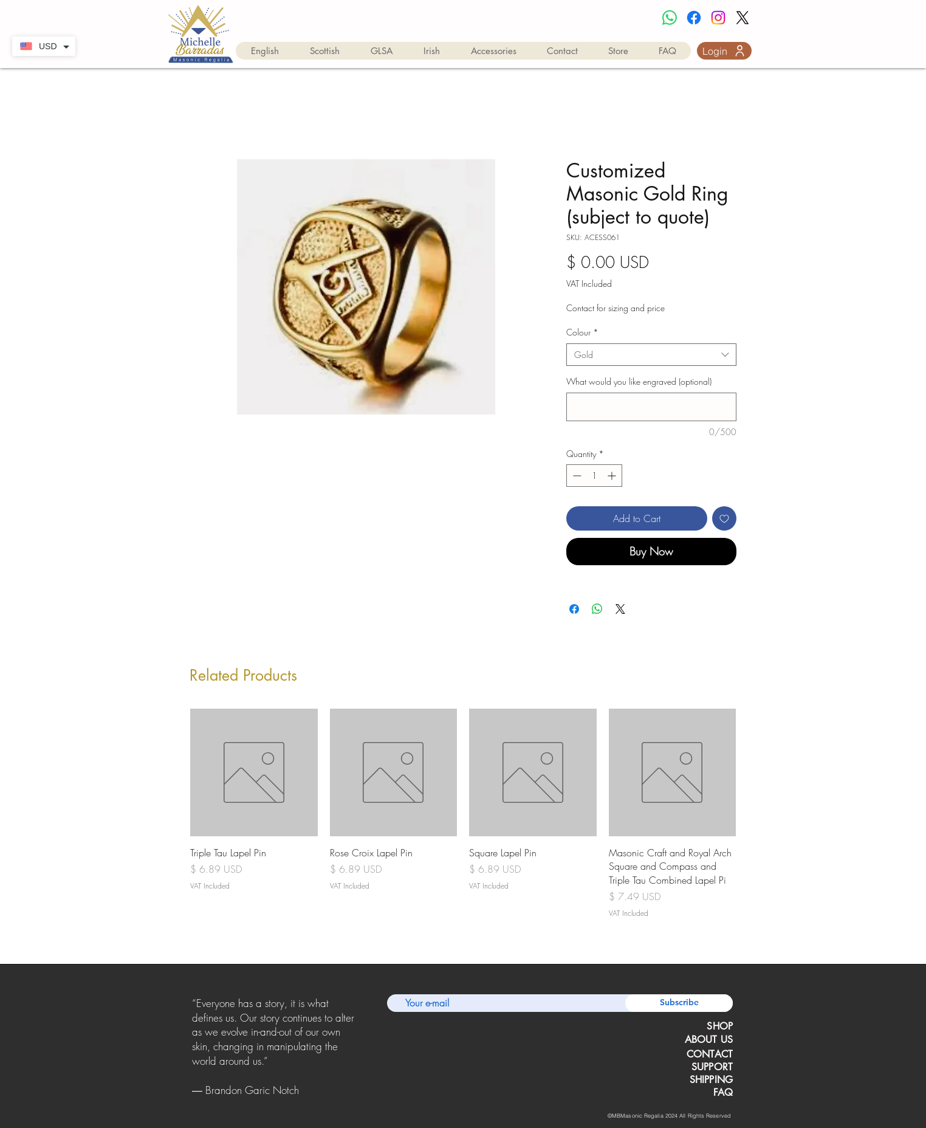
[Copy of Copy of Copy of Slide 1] (289, 1100)
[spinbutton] (594, 475)
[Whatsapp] (669, 18)
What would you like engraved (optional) (639, 381)
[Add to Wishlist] (724, 518)
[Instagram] (718, 18)
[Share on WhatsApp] (597, 609)
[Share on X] (620, 609)
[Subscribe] (679, 1003)
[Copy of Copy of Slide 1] (274, 1100)
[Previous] (194, 1047)
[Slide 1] (258, 1099)
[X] (742, 18)
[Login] (724, 51)
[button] (265, 51)
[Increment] (612, 475)
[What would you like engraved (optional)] (651, 407)
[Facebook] (694, 18)
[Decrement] (575, 475)
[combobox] (651, 354)
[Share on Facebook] (574, 609)
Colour (582, 332)
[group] (463, 813)
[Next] (352, 1047)
